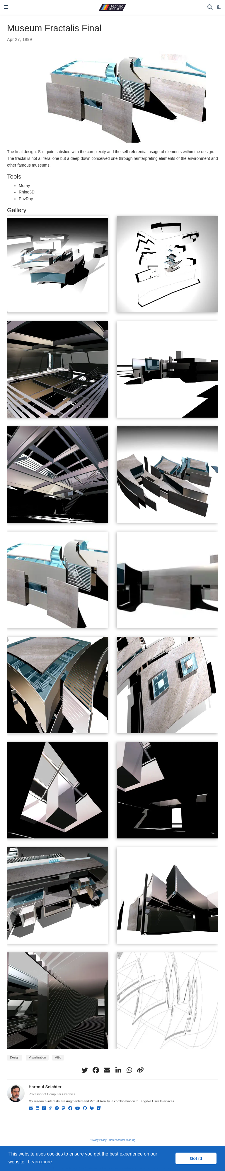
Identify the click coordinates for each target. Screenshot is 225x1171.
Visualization (37, 1057)
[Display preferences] (219, 7)
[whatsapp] (129, 1070)
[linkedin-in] (118, 1070)
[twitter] (84, 1070)
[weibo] (140, 1070)
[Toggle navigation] (6, 7)
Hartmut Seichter (45, 1086)
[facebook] (95, 1070)
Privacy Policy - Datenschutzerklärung (112, 1140)
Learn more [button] (40, 1161)
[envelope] (107, 1070)
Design (14, 1057)
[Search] (210, 7)
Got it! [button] (196, 1158)
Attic (58, 1057)
